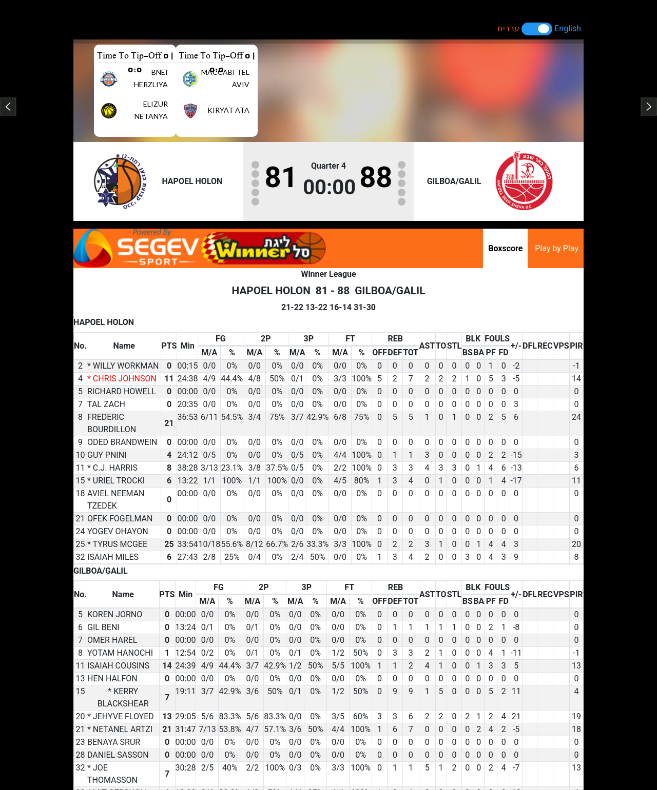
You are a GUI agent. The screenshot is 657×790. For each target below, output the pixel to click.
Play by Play (556, 248)
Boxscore (505, 248)
